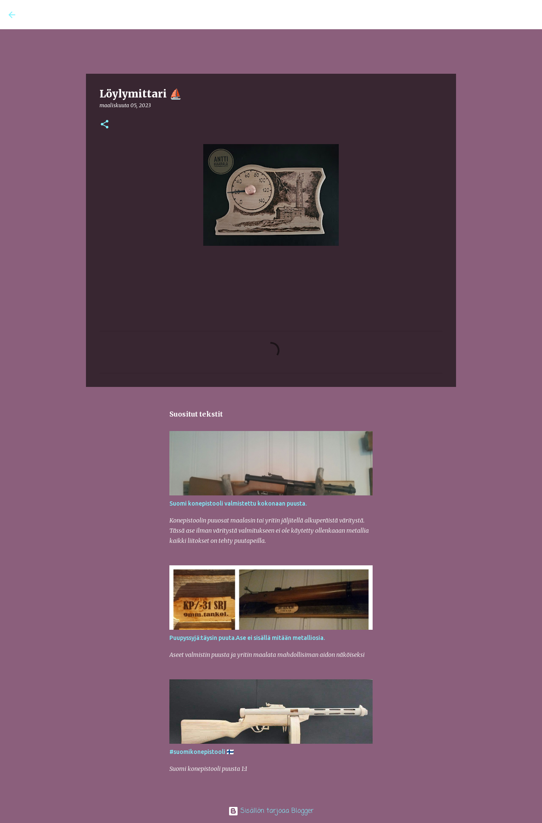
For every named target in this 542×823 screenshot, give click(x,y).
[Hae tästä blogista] (490, 15)
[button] (105, 125)
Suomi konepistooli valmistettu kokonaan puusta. (238, 503)
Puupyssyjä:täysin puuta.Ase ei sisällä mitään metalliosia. (247, 637)
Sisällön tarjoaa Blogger (271, 811)
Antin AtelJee (61, 14)
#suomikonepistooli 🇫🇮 (201, 751)
